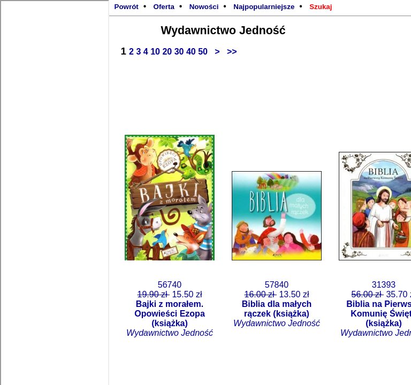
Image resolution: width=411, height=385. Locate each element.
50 (204, 51)
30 (180, 51)
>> (229, 51)
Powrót (127, 7)
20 (168, 51)
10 (156, 51)
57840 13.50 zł (276, 304)
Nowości (204, 7)
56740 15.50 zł (169, 308)
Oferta (164, 7)
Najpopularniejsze (263, 7)
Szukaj (320, 7)
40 (192, 51)
